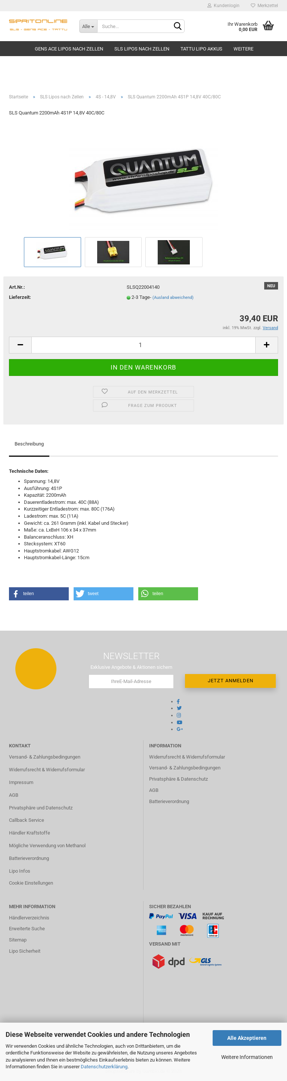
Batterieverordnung (29, 858)
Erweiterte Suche (27, 928)
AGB (13, 795)
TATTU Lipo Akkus (201, 49)
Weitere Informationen (247, 1057)
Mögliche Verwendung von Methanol (47, 845)
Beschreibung (29, 444)
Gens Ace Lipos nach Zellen (69, 49)
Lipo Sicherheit (24, 951)
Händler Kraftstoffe (29, 833)
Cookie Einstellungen (31, 883)
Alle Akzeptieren (246, 1038)
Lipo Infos (19, 871)
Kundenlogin (223, 5)
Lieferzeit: (20, 297)
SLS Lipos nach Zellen (141, 49)
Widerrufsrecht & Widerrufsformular (47, 769)
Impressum (21, 782)
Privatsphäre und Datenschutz (40, 808)
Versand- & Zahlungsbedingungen (44, 757)
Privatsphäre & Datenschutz (178, 779)
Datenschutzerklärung (104, 1066)
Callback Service (26, 820)
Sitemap (18, 940)
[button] (39, 593)
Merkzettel (264, 5)
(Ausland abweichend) (173, 297)
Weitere (243, 49)
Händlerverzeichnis (29, 918)
